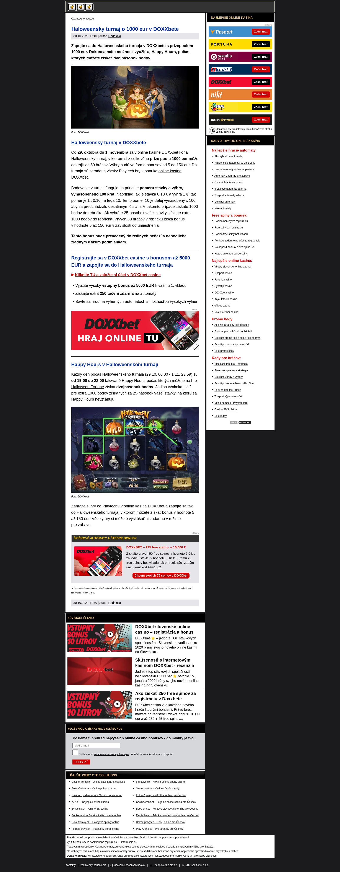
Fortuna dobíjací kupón (227, 389)
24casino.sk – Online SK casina (90, 808)
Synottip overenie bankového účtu (234, 383)
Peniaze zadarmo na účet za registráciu (237, 240)
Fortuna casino (223, 279)
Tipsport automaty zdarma (229, 195)
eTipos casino (222, 305)
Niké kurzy (220, 415)
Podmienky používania (93, 865)
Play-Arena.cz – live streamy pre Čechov (159, 828)
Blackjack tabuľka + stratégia (231, 363)
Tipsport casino (223, 273)
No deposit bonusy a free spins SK (234, 247)
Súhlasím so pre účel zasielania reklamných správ (126, 754)
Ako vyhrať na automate (228, 156)
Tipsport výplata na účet (228, 396)
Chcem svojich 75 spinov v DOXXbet (161, 575)
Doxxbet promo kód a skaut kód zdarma (237, 337)
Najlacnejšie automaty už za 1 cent (234, 162)
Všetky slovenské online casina (232, 266)
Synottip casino (223, 286)
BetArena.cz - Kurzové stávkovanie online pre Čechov (167, 808)
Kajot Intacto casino (225, 299)
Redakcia (114, 36)
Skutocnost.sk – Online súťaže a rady (157, 788)
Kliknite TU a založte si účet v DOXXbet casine (118, 275)
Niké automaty (222, 208)
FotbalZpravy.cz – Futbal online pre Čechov (161, 795)
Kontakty (70, 865)
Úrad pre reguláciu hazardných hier (137, 855)
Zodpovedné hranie (170, 855)
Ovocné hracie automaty (228, 182)
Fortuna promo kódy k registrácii (233, 331)
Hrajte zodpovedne (142, 588)
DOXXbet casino (224, 292)
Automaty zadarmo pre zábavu (232, 175)
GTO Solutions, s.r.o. (197, 865)
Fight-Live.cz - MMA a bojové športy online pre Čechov (167, 815)
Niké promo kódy (224, 350)
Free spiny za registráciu (228, 227)
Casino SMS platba (225, 409)
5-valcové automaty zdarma (230, 188)
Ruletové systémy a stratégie (231, 370)
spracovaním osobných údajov (111, 754)
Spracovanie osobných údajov (127, 865)
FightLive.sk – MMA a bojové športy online (160, 781)
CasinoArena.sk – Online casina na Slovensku (98, 781)
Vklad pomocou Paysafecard (231, 402)
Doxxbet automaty (224, 201)
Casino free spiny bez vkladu (231, 234)
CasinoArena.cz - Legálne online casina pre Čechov (166, 802)
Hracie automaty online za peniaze (234, 169)
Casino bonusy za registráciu (231, 221)
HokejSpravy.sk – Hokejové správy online (95, 822)
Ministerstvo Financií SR (102, 855)
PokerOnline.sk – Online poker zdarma (94, 788)
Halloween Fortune (87, 387)
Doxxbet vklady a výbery (228, 376)
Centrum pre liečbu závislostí (200, 855)
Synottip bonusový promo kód (231, 344)
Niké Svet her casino (226, 312)
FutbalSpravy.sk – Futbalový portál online (95, 828)
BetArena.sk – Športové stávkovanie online (96, 815)
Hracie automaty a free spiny (231, 253)
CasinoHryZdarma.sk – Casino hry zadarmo (97, 795)
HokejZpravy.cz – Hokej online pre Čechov (160, 822)
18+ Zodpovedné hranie (163, 865)
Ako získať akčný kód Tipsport (231, 324)
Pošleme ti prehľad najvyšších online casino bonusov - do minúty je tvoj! (134, 738)
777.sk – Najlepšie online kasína (90, 802)
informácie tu (88, 593)
